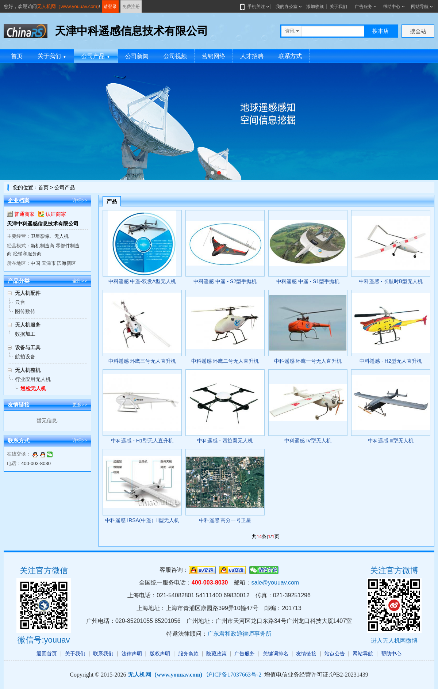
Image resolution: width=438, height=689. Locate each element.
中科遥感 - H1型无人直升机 (142, 441)
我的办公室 (286, 6)
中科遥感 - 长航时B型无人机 (391, 281)
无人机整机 (28, 370)
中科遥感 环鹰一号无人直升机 (308, 361)
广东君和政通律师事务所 (239, 634)
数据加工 (25, 334)
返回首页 (46, 653)
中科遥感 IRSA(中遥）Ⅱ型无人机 (142, 520)
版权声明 (160, 653)
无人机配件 (28, 293)
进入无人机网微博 (394, 640)
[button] (212, 173)
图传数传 (25, 311)
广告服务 (363, 6)
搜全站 (418, 31)
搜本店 (380, 31)
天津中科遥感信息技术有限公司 (42, 224)
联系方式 (290, 56)
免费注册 (131, 6)
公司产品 (95, 56)
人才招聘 (252, 56)
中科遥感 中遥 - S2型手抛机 (225, 281)
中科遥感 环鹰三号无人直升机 (142, 361)
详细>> (79, 200)
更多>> (79, 404)
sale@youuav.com (275, 582)
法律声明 (132, 653)
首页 (17, 56)
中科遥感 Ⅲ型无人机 (391, 441)
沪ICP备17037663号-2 (234, 674)
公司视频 (175, 56)
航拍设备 (25, 356)
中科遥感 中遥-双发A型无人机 (142, 281)
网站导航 (420, 6)
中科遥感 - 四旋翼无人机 (225, 441)
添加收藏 (315, 6)
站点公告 (334, 653)
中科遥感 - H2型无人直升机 (391, 361)
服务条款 (188, 653)
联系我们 (103, 653)
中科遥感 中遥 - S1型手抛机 (307, 281)
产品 (112, 201)
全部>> (79, 280)
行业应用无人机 (33, 379)
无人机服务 (28, 325)
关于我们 (338, 6)
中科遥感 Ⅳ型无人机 (307, 441)
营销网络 (213, 56)
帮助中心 (391, 6)
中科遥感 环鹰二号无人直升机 (225, 361)
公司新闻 (137, 56)
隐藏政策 (216, 653)
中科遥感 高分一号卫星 (225, 520)
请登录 (110, 6)
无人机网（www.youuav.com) (68, 6)
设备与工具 (28, 347)
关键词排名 (275, 653)
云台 (20, 302)
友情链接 (306, 653)
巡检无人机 (33, 388)
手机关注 (255, 6)
